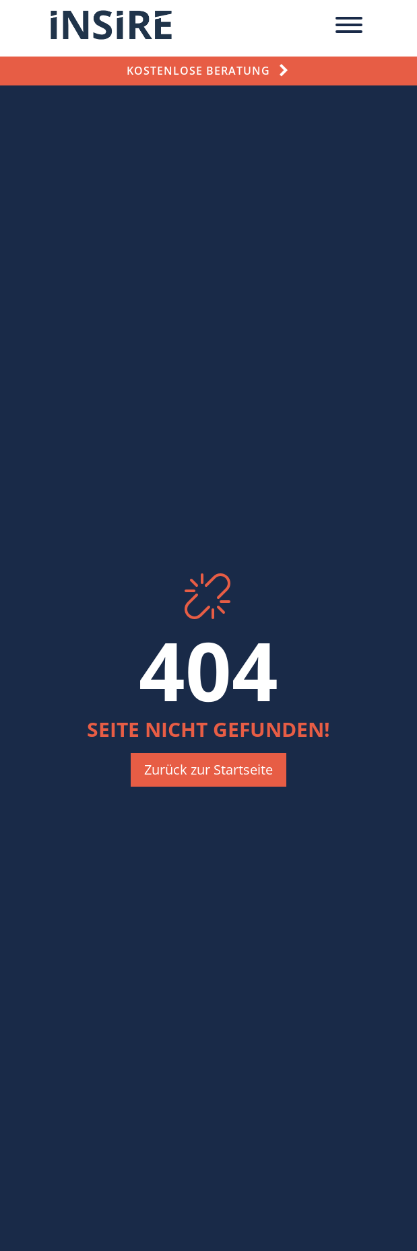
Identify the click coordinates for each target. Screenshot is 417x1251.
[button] (208, 770)
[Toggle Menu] (348, 25)
